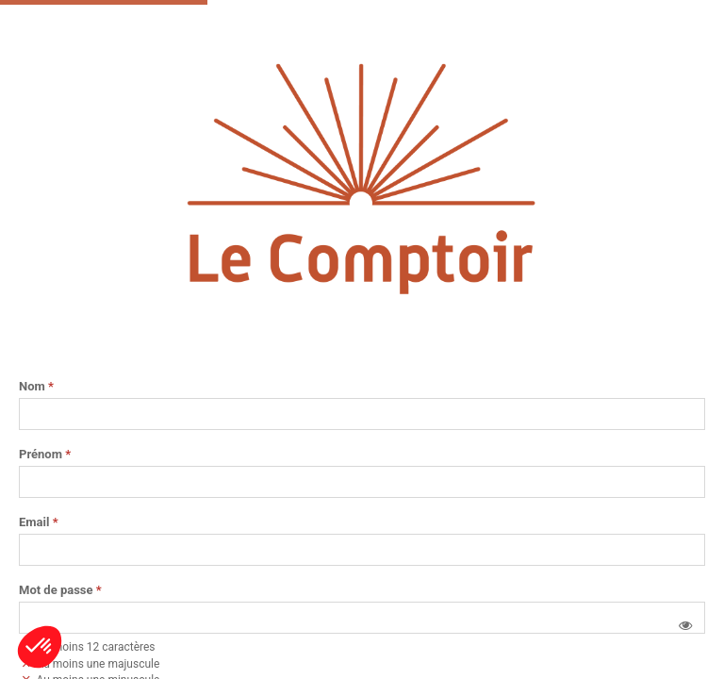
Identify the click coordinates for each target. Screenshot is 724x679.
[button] (685, 625)
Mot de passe (60, 590)
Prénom (45, 454)
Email (38, 522)
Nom (36, 386)
